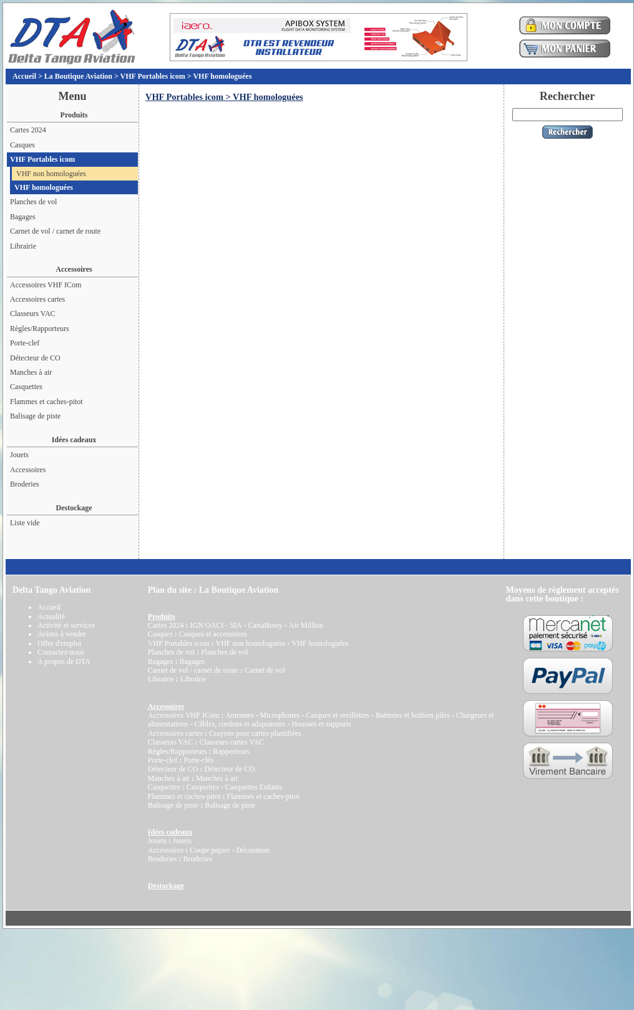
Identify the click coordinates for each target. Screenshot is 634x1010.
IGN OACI (206, 625)
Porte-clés (198, 760)
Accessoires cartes (37, 299)
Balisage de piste (35, 416)
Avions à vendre (61, 634)
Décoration (252, 850)
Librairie (23, 246)
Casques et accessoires (213, 634)
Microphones (280, 715)
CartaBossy (265, 625)
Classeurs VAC (33, 313)
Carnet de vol (265, 670)
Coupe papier (210, 850)
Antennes (239, 715)
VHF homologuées (222, 76)
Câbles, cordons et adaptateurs (239, 724)
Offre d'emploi (59, 643)
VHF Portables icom (152, 76)
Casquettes (26, 386)
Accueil (24, 76)
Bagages (23, 216)
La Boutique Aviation (78, 76)
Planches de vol (33, 201)
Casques (22, 145)
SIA (235, 625)
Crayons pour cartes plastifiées (255, 733)
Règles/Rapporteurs (39, 328)
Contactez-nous (60, 652)
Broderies (24, 484)
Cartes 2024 (28, 130)
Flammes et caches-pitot (46, 401)
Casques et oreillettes (337, 715)
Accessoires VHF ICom (45, 284)
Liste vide (25, 522)
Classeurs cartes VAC (231, 742)
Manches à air (31, 372)
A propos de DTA (63, 661)
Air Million (306, 625)
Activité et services (66, 625)
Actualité (51, 616)
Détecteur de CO (35, 358)
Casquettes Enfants (254, 787)
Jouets (19, 454)
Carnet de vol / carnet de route (55, 231)
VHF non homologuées (51, 173)
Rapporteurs (231, 751)
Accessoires (28, 469)
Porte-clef (24, 343)
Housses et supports (321, 724)
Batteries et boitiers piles (413, 715)
